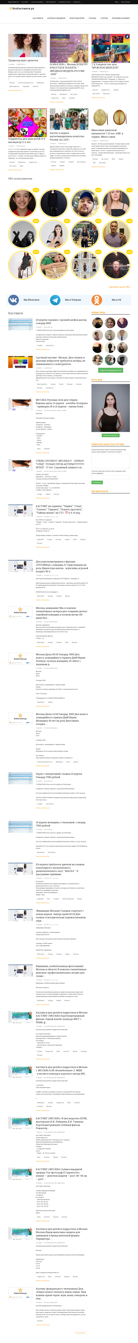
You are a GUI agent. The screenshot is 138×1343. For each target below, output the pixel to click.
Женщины (40, 83)
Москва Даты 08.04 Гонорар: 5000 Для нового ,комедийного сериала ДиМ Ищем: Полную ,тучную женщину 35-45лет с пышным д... (61, 659)
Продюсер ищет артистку (23, 60)
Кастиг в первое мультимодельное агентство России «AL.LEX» (67, 136)
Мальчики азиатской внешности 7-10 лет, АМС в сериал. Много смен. (107, 133)
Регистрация (125, 2)
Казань (39, 1051)
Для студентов (14, 86)
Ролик (61, 384)
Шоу (48, 899)
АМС (94, 163)
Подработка (105, 90)
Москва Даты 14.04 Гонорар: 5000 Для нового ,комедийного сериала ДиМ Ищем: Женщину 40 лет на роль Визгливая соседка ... (62, 719)
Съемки (115, 90)
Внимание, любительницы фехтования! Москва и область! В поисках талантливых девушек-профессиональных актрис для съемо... (61, 971)
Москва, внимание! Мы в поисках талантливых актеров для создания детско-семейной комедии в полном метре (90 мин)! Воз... (62, 612)
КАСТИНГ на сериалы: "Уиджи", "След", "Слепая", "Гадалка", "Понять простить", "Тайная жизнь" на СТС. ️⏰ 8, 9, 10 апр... (59, 509)
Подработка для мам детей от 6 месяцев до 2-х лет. (26, 140)
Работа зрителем (68, 899)
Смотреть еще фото (110, 435)
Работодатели (51, 2)
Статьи (104, 18)
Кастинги (25, 2)
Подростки (55, 98)
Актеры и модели (37, 2)
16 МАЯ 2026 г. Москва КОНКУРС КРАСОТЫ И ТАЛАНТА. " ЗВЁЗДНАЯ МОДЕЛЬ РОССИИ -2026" (69, 69)
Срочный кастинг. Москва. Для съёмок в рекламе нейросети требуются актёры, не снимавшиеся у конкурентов (60, 361)
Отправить (97, 482)
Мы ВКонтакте (31, 299)
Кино (75, 539)
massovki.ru (50, 345)
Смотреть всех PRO (119, 286)
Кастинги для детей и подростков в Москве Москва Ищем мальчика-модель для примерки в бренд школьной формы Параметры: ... (62, 1233)
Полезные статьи (64, 2)
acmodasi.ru (49, 388)
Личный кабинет (121, 18)
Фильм (67, 596)
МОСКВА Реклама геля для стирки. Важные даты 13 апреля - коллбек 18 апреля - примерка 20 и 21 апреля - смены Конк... (62, 403)
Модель (61, 165)
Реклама (69, 384)
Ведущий (26, 86)
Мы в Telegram (73, 299)
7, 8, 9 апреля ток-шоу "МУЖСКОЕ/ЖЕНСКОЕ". (105, 66)
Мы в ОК (116, 299)
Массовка (106, 93)
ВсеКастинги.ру (23, 9)
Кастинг (36, 86)
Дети (63, 98)
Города (92, 18)
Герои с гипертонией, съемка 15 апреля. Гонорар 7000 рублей (59, 775)
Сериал (53, 165)
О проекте (76, 2)
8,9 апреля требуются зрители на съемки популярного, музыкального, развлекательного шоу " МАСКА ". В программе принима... (60, 869)
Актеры (62, 162)
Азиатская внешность (25, 83)
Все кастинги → (81, 1333)
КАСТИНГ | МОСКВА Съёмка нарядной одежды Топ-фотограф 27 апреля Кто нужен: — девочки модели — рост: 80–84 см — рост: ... (61, 1174)
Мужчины (40, 596)
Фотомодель (81, 162)
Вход (116, 2)
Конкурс (72, 98)
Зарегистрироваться (110, 370)
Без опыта (73, 94)
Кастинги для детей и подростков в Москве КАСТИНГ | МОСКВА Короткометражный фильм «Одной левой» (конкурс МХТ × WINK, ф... (62, 1017)
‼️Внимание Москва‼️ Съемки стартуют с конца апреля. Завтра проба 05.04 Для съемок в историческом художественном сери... (61, 915)
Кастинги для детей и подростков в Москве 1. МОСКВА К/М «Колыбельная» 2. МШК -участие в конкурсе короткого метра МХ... (62, 1070)
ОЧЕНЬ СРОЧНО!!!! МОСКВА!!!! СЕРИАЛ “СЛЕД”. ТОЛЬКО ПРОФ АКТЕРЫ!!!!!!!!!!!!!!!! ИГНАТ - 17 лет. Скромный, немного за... (60, 464)
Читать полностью (15, 90)
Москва (12, 83)
